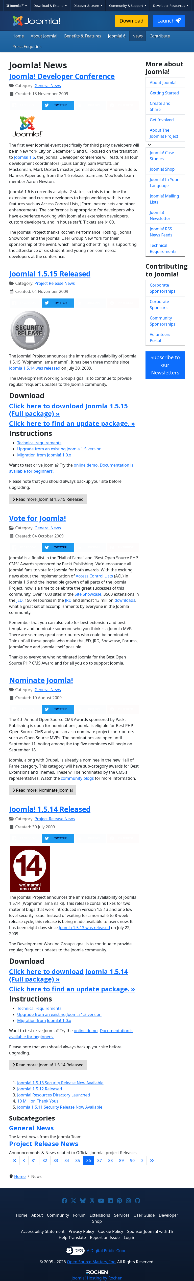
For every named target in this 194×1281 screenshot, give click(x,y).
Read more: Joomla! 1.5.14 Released (48, 1065)
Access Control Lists (94, 576)
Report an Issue (105, 1237)
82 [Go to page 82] (44, 1160)
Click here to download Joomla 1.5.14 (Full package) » (68, 975)
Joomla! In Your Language (164, 182)
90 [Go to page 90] (132, 1160)
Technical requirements (39, 443)
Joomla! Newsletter (160, 215)
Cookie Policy (110, 1231)
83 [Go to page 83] (56, 1160)
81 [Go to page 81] (34, 1160)
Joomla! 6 (117, 36)
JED (19, 600)
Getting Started (164, 93)
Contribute (160, 36)
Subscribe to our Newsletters (165, 365)
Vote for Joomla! (37, 518)
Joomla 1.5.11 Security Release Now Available (59, 1107)
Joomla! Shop (162, 169)
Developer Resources (169, 5)
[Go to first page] (14, 1160)
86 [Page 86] (88, 1160)
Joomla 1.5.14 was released (34, 368)
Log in (129, 1237)
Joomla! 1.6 (24, 157)
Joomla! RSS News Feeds (161, 232)
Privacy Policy (81, 1231)
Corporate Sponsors (159, 304)
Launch (169, 20)
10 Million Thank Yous (37, 1101)
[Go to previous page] (24, 1160)
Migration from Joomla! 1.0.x (44, 455)
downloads (124, 600)
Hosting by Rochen (96, 1278)
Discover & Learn (87, 5)
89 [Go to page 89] (121, 1160)
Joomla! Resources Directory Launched (53, 1095)
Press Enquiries (26, 46)
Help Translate (72, 1237)
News (137, 36)
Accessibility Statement (42, 1231)
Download (131, 20)
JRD (68, 600)
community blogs (77, 778)
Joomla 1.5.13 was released (84, 927)
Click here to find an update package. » (72, 423)
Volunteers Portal (160, 337)
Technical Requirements (163, 248)
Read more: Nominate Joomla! (42, 790)
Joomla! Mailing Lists (164, 199)
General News (48, 85)
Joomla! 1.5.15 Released (49, 273)
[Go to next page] (142, 1160)
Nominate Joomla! (41, 680)
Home (18, 36)
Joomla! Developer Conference (62, 76)
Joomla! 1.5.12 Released (39, 1089)
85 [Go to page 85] (77, 1160)
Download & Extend (49, 5)
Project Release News (55, 283)
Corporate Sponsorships (162, 288)
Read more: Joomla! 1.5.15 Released (48, 499)
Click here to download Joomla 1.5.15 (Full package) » (68, 410)
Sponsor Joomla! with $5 (150, 1231)
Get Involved (162, 120)
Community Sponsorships (162, 321)
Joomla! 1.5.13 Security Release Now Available (60, 1083)
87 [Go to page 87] (99, 1160)
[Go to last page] (152, 1160)
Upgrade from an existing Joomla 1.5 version (59, 449)
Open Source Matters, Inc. (91, 1262)
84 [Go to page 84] (66, 1160)
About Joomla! (44, 36)
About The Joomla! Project (164, 133)
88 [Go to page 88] (110, 1160)
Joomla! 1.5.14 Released (49, 809)
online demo (86, 465)
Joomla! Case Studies (162, 156)
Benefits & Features (82, 36)
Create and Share (160, 106)
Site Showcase (88, 594)
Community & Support (126, 5)
